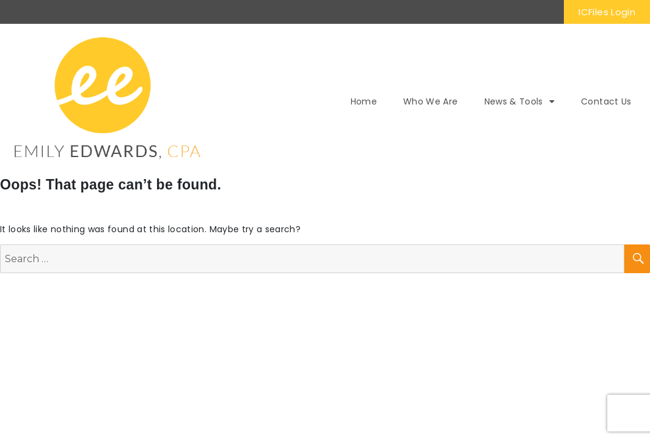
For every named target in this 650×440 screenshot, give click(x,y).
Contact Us (606, 101)
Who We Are (430, 101)
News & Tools (519, 101)
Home (364, 101)
